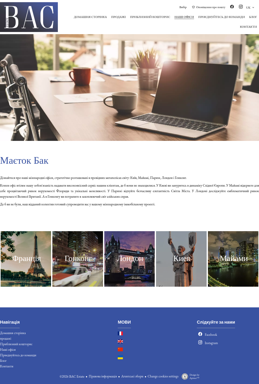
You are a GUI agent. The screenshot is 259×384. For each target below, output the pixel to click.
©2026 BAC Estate (72, 376)
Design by (189, 376)
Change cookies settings (163, 376)
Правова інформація (103, 376)
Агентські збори (132, 376)
